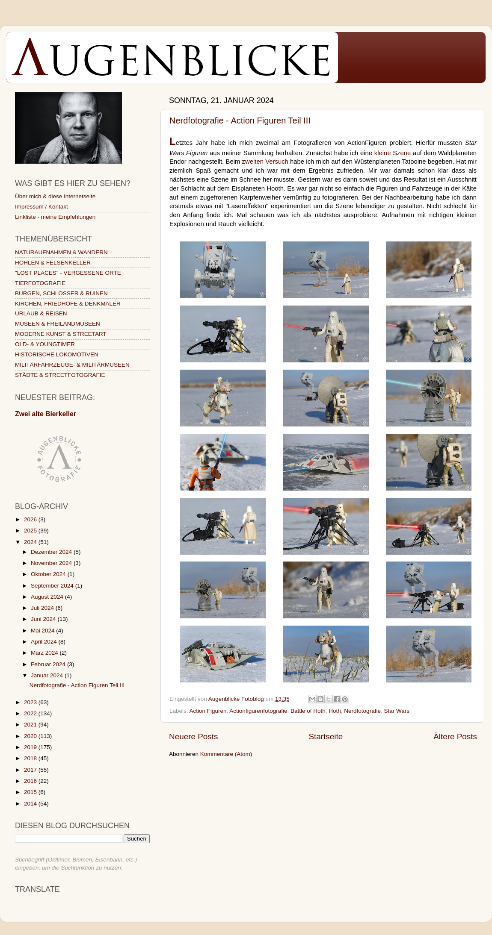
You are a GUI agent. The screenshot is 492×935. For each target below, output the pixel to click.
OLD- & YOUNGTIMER (45, 344)
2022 (31, 713)
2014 (31, 803)
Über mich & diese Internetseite (55, 196)
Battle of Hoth (308, 711)
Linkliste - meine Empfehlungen (55, 217)
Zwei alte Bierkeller (45, 414)
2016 (31, 781)
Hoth (335, 711)
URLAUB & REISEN (41, 313)
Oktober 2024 (49, 574)
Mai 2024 (43, 630)
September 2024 (53, 585)
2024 (31, 542)
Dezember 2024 (52, 552)
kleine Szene (392, 153)
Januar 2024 (48, 675)
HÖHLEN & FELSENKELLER (53, 262)
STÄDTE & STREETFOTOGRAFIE (60, 375)
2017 (31, 770)
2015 (31, 792)
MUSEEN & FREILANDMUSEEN (57, 323)
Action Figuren (208, 711)
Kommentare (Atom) (226, 754)
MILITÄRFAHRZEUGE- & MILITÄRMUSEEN (72, 365)
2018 (31, 758)
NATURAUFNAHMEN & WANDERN (61, 252)
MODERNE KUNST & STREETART (61, 334)
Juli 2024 (43, 608)
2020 (31, 736)
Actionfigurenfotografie (258, 711)
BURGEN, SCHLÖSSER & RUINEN (61, 293)
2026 (31, 519)
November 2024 (52, 563)
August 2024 (48, 597)
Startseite (325, 736)
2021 (31, 724)
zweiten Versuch (265, 161)
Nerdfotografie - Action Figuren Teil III (240, 120)
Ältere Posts (455, 736)
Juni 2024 (44, 619)
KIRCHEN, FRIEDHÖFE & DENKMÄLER (68, 303)
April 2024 (45, 641)
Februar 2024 (49, 664)
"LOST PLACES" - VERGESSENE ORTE (68, 273)
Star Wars (396, 711)
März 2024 (45, 653)
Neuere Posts (193, 736)
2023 (31, 702)
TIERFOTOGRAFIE (40, 283)
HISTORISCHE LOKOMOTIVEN (56, 354)
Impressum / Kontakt (41, 206)
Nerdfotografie (362, 711)
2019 (31, 747)
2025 (31, 530)
